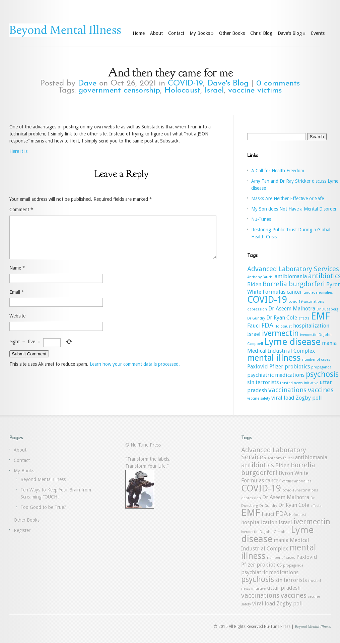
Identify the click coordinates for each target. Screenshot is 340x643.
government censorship (119, 90)
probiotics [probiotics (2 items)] (297, 366)
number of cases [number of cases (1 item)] (316, 359)
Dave (87, 83)
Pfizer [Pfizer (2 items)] (276, 366)
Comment (21, 209)
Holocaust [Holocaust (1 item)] (283, 326)
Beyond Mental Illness (43, 479)
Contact (176, 33)
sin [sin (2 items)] (250, 382)
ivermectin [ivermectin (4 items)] (280, 333)
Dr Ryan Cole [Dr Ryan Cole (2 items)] (281, 317)
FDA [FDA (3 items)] (267, 325)
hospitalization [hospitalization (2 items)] (311, 326)
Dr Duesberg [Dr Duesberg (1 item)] (327, 309)
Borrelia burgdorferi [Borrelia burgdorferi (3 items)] (294, 284)
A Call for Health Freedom (277, 170)
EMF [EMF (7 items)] (320, 316)
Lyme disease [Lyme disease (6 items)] (292, 341)
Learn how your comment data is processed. (135, 372)
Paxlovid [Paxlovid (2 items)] (257, 366)
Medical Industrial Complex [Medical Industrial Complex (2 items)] (281, 351)
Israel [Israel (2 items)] (254, 334)
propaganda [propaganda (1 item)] (321, 367)
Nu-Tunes (261, 219)
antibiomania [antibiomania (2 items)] (291, 276)
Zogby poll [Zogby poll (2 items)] (309, 398)
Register (22, 530)
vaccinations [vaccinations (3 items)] (287, 390)
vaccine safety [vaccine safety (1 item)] (258, 398)
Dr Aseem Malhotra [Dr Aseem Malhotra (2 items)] (291, 308)
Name (17, 276)
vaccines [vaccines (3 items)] (321, 390)
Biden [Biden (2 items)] (254, 284)
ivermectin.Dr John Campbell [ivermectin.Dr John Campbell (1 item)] (265, 532)
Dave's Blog (291, 33)
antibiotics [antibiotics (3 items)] (257, 465)
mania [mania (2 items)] (329, 343)
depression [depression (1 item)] (257, 309)
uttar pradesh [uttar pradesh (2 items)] (283, 588)
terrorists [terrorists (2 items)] (267, 382)
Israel (214, 90)
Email (16, 300)
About (156, 33)
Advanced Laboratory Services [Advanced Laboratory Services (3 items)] (293, 269)
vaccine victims (255, 90)
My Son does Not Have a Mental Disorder (294, 209)
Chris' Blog (261, 33)
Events (318, 33)
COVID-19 (185, 83)
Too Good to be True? (43, 507)
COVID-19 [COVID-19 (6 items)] (267, 299)
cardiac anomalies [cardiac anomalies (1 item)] (318, 292)
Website (17, 324)
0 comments (278, 83)
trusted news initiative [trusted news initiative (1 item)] (299, 383)
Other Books (232, 33)
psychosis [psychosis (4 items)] (322, 374)
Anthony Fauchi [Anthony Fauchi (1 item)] (260, 277)
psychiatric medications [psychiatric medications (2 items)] (275, 375)
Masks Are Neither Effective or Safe (287, 198)
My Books (202, 33)
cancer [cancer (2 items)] (294, 292)
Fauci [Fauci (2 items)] (253, 326)
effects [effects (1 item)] (304, 318)
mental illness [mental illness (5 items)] (274, 358)
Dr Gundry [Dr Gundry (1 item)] (256, 318)
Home (139, 33)
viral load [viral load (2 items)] (282, 398)
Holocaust (182, 90)
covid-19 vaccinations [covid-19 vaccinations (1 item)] (306, 301)
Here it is (18, 151)
